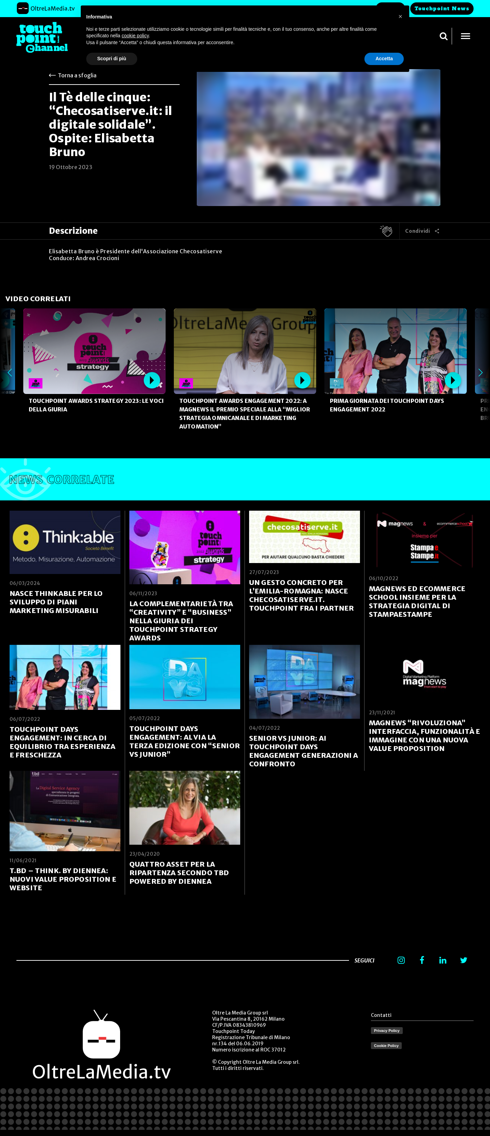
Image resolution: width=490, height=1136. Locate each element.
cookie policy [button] (135, 35)
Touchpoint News (441, 8)
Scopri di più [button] (111, 58)
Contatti (381, 1015)
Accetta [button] (384, 58)
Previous (9, 372)
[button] (400, 16)
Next (480, 372)
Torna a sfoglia (77, 75)
